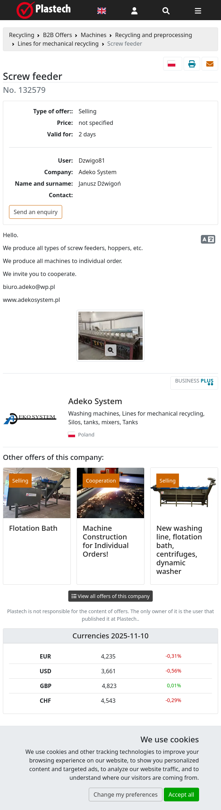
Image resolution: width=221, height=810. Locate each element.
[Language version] (101, 10)
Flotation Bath (33, 528)
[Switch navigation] (198, 10)
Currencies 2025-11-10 (111, 636)
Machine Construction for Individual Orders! (106, 541)
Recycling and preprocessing (153, 35)
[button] (134, 10)
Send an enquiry (35, 212)
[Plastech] (43, 10)
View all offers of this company (111, 596)
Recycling (21, 35)
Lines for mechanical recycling (58, 43)
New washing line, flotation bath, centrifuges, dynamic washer (179, 549)
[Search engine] (166, 10)
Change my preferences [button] (125, 794)
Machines (93, 35)
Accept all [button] (181, 794)
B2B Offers (57, 35)
